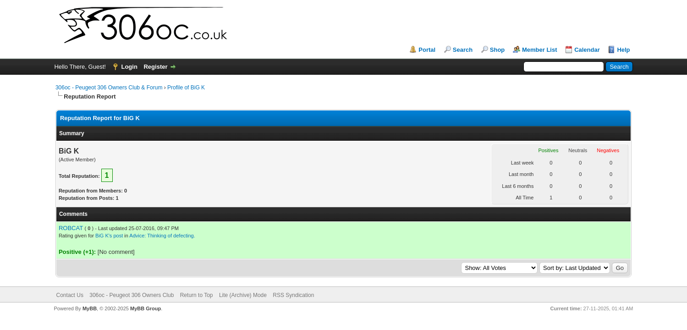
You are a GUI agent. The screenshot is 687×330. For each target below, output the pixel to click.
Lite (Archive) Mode (243, 295)
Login (129, 66)
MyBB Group (145, 308)
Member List (539, 49)
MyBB (89, 308)
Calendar (587, 49)
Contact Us (69, 295)
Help (623, 49)
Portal (426, 49)
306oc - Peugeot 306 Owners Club (131, 295)
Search (463, 49)
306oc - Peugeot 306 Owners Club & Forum (108, 87)
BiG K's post (109, 235)
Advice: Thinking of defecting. (162, 235)
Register (155, 66)
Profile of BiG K (186, 87)
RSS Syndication (293, 295)
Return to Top (196, 295)
